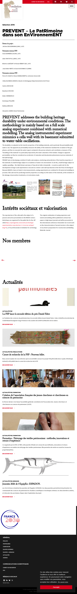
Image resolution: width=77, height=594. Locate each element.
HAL (48, 1)
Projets (5, 541)
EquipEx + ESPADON (8, 552)
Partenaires (6, 543)
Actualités (6, 555)
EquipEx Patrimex (8, 549)
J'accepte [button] (56, 587)
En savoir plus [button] (63, 582)
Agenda (5, 557)
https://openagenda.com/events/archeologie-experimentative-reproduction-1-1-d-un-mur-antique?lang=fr (18, 225)
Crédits (31, 591)
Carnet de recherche (37, 1)
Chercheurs (6, 546)
